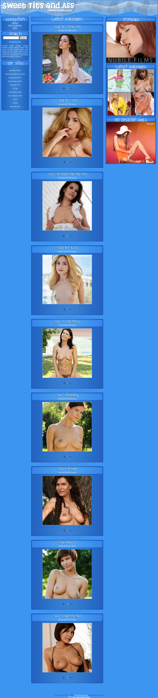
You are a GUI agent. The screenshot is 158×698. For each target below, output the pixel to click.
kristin (21, 51)
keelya (20, 53)
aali (8, 55)
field (21, 55)
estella (26, 55)
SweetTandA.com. (81, 695)
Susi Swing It (67, 542)
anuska (4, 55)
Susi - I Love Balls (67, 321)
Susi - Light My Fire (67, 616)
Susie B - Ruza (67, 248)
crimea (26, 51)
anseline (4, 46)
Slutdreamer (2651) (15, 78)
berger (12, 46)
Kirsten (4, 51)
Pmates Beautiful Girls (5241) (15, 74)
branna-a (25, 53)
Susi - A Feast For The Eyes (67, 174)
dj (20, 56)
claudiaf (18, 46)
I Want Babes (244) (15, 92)
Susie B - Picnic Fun (67, 27)
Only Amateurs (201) (15, 96)
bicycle (10, 51)
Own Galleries (15, 25)
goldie (12, 56)
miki (26, 49)
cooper (4, 49)
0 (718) (15, 88)
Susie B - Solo (67, 101)
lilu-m (12, 49)
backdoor (17, 55)
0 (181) (15, 99)
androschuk (6, 56)
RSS (15, 28)
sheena (15, 53)
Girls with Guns (15, 106)
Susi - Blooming (67, 395)
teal (11, 53)
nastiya (17, 49)
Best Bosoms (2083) (15, 81)
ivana (11, 55)
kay (8, 49)
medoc (22, 49)
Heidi (22, 47)
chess (26, 47)
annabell (5, 47)
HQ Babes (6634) (15, 70)
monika (25, 46)
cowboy (17, 56)
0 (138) (15, 103)
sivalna (15, 51)
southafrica (5, 53)
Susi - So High (67, 469)
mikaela (16, 47)
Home (15, 23)
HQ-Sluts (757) (15, 85)
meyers (10, 47)
